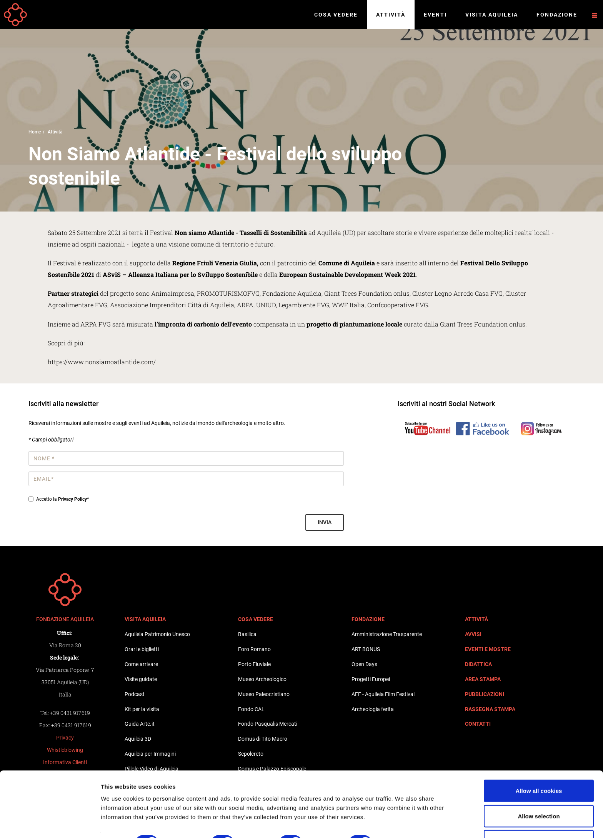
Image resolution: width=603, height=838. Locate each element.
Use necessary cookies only (538, 817)
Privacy (65, 738)
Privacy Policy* (73, 499)
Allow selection (539, 792)
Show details (403, 818)
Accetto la (58, 499)
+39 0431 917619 (70, 712)
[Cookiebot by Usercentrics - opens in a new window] (49, 823)
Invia (324, 522)
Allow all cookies (539, 767)
